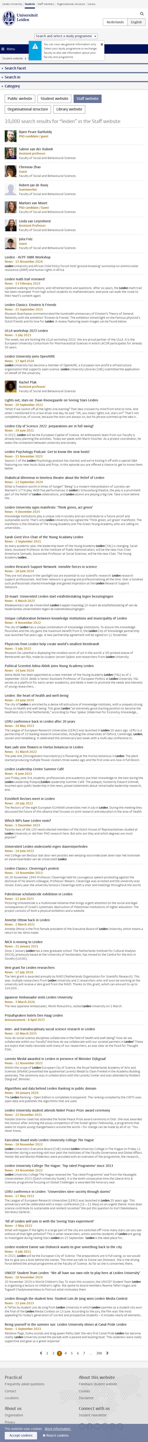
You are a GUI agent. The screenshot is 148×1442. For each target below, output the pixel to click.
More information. (58, 1429)
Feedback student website (98, 1384)
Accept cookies (20, 1435)
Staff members (46, 4)
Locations (12, 1398)
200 (100, 1353)
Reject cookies (57, 1435)
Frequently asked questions (24, 1384)
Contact (10, 1391)
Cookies (84, 1391)
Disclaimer (86, 1398)
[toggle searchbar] (142, 13)
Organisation (14, 1415)
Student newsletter (93, 1415)
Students (30, 4)
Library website (69, 109)
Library (91, 4)
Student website (12, 58)
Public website (20, 98)
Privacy (10, 1422)
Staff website (87, 98)
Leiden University (12, 4)
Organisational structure (71, 4)
